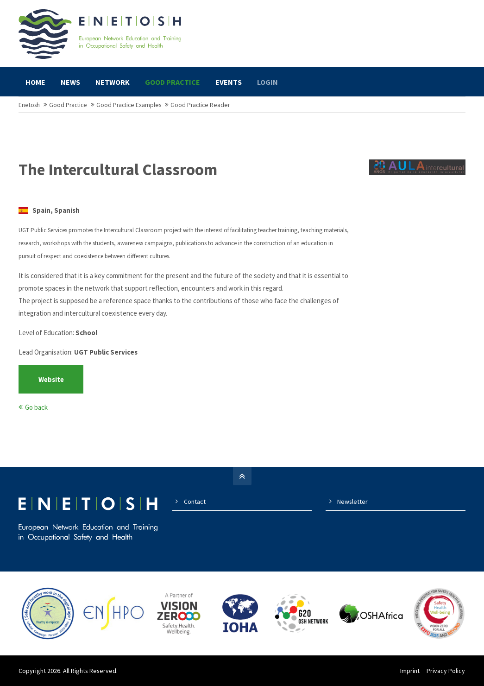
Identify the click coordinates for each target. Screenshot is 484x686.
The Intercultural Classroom (118, 171)
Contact (195, 503)
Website (51, 380)
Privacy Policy (446, 672)
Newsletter (352, 503)
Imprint (410, 672)
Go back (36, 408)
